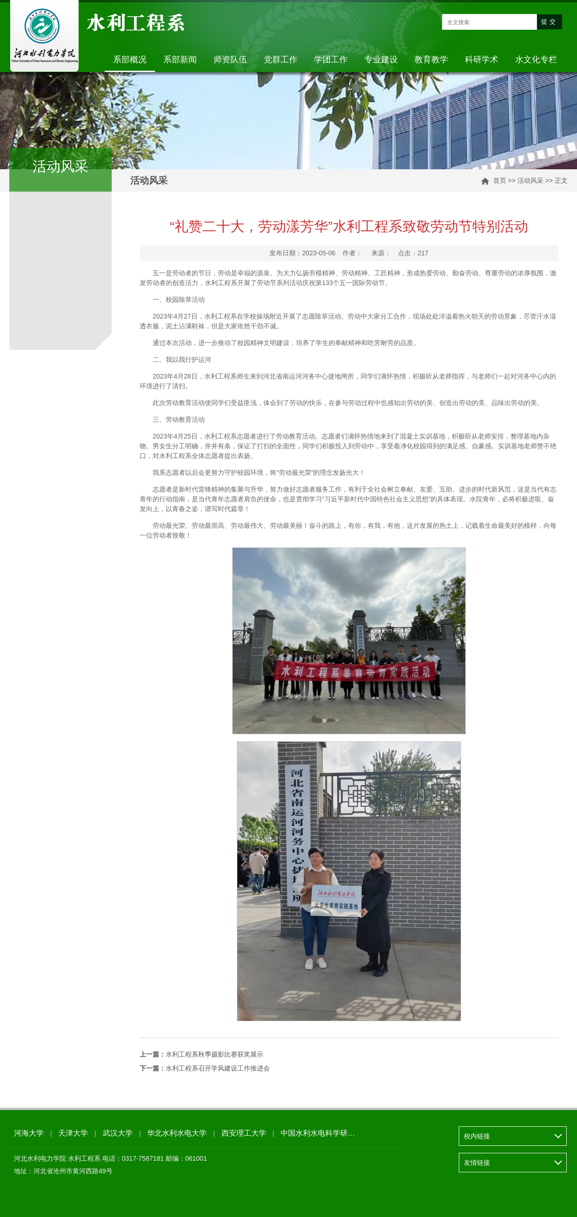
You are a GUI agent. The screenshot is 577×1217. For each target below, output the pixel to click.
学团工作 (331, 59)
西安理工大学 (243, 1133)
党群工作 (280, 59)
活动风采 (530, 180)
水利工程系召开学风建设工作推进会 (205, 1068)
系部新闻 (180, 59)
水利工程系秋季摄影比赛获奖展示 (201, 1054)
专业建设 (381, 59)
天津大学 (73, 1133)
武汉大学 (118, 1133)
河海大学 (29, 1133)
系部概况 (130, 59)
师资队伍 (230, 59)
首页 (499, 180)
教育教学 (431, 59)
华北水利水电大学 (177, 1133)
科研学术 (481, 59)
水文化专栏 (536, 59)
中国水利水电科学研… (318, 1133)
